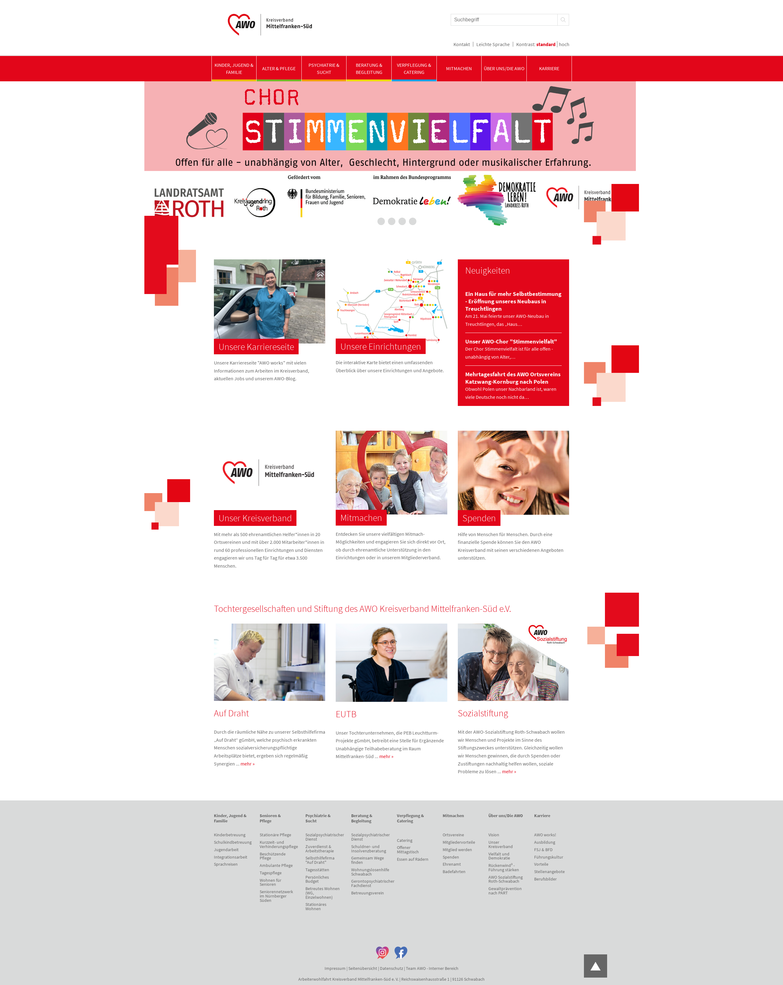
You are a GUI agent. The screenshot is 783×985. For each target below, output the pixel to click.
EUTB (346, 714)
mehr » (247, 764)
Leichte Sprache (493, 44)
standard (545, 44)
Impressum (335, 968)
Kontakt (461, 44)
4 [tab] (402, 221)
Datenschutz (391, 968)
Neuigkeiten (487, 270)
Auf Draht (231, 713)
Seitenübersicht (362, 968)
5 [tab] (412, 221)
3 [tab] (391, 221)
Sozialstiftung (483, 713)
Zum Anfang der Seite (595, 966)
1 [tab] (370, 221)
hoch (564, 44)
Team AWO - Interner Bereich (432, 968)
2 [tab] (381, 221)
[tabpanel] (391, 155)
